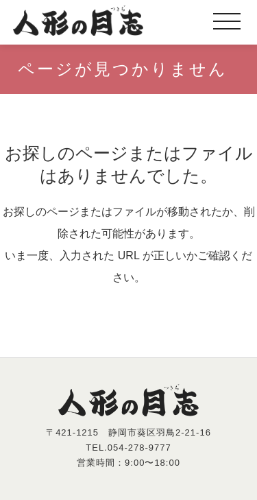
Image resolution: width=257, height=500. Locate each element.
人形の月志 (78, 20)
